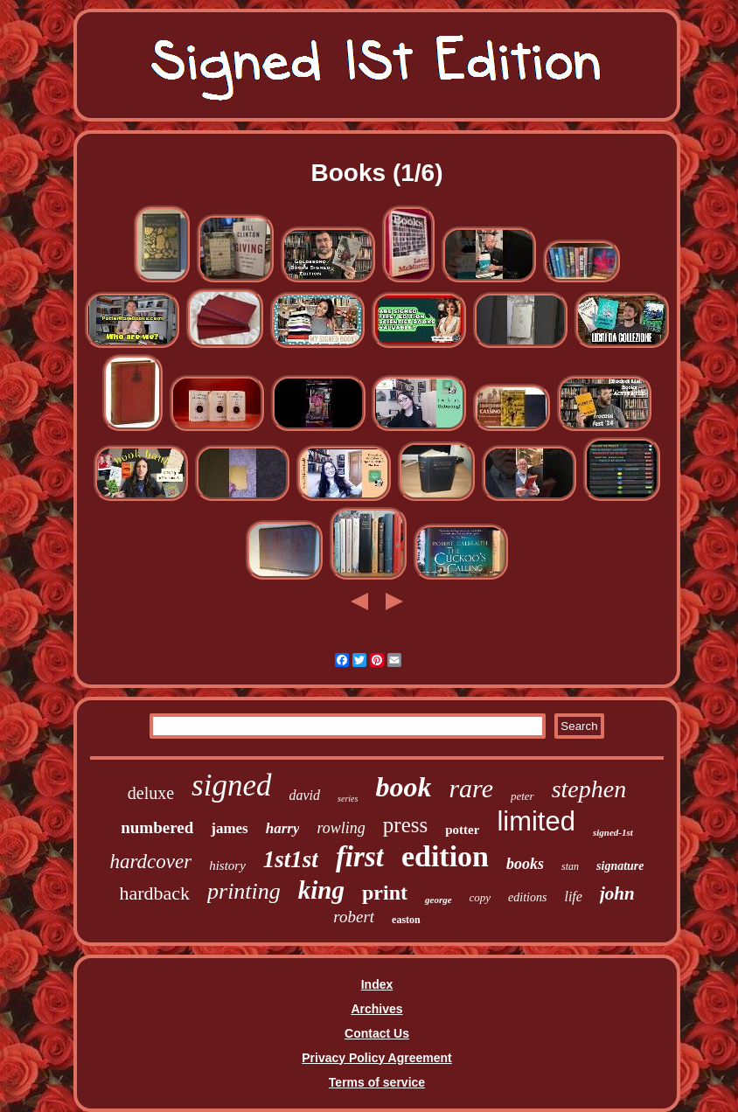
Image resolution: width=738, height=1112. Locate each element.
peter (522, 796)
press (405, 825)
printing (244, 891)
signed (231, 785)
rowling (341, 828)
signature (620, 865)
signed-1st (613, 832)
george (438, 899)
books (525, 863)
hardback (154, 893)
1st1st (290, 859)
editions (527, 897)
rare (471, 788)
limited (536, 821)
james (229, 828)
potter (462, 830)
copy (480, 897)
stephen (589, 789)
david (305, 795)
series (348, 798)
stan (570, 866)
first (360, 856)
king (321, 890)
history (227, 865)
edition (445, 856)
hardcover (150, 861)
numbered (157, 827)
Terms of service (377, 1082)
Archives (376, 1009)
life (572, 896)
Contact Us (377, 1033)
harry (283, 828)
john (617, 893)
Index (377, 984)
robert (353, 916)
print (384, 892)
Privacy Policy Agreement (376, 1058)
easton (406, 920)
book (403, 787)
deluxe (151, 793)
